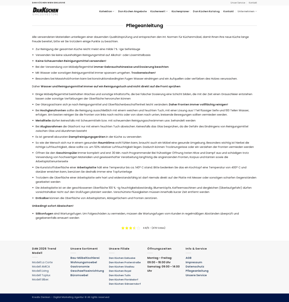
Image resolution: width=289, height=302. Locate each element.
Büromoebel (79, 275)
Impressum (194, 262)
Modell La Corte (42, 262)
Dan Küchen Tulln (120, 275)
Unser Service (238, 2)
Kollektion (106, 11)
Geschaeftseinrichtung (87, 271)
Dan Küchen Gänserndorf (125, 283)
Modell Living (40, 271)
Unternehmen (247, 11)
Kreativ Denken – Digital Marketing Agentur (58, 297)
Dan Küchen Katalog (206, 11)
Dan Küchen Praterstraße (125, 262)
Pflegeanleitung (197, 271)
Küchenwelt (159, 11)
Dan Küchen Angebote (132, 11)
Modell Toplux (41, 275)
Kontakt (253, 2)
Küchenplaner (180, 11)
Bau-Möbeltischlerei (85, 258)
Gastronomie (80, 266)
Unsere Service (196, 275)
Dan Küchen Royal (120, 270)
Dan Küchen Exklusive (122, 258)
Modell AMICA (41, 266)
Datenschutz (195, 266)
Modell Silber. (40, 279)
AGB (188, 258)
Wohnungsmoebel (83, 262)
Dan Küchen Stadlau (121, 266)
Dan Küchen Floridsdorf (123, 279)
